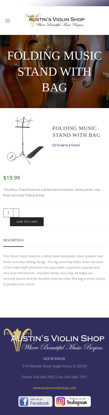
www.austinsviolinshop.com (54, 388)
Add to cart (26, 221)
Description (13, 240)
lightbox (11, 156)
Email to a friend (68, 145)
